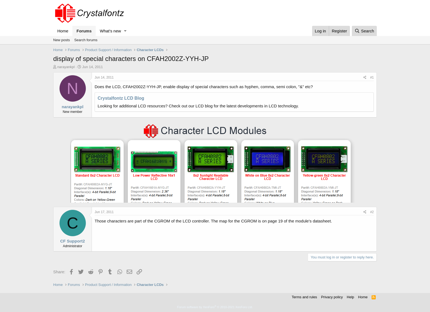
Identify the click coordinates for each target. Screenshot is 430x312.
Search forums (86, 40)
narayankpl (66, 67)
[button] (125, 31)
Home (62, 31)
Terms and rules (304, 297)
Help (350, 297)
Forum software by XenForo (215, 307)
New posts (61, 40)
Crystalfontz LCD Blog (121, 98)
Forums (84, 31)
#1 (372, 77)
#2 (372, 212)
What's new (110, 31)
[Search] (364, 31)
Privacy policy (332, 297)
